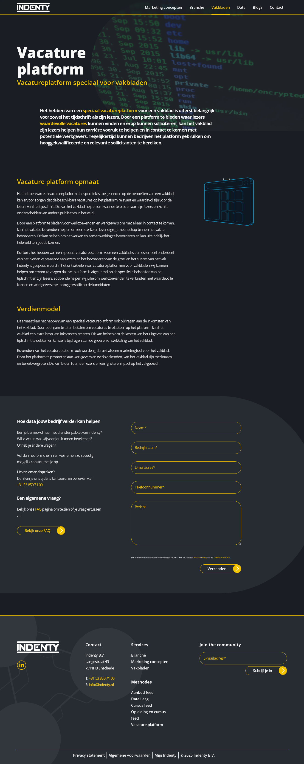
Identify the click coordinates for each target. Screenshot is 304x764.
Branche (196, 7)
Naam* (140, 427)
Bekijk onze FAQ (37, 530)
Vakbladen (220, 7)
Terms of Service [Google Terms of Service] (222, 557)
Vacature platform (147, 724)
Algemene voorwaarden (130, 755)
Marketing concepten (163, 7)
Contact (276, 7)
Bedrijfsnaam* (146, 447)
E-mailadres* (145, 467)
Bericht (140, 506)
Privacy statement (89, 755)
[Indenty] (38, 7)
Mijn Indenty (166, 755)
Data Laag (140, 698)
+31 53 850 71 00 (29, 484)
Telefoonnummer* (149, 487)
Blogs (257, 7)
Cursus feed (141, 705)
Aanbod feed (142, 692)
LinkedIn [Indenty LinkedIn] (21, 665)
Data (241, 7)
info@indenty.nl (101, 684)
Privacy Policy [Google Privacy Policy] (200, 557)
